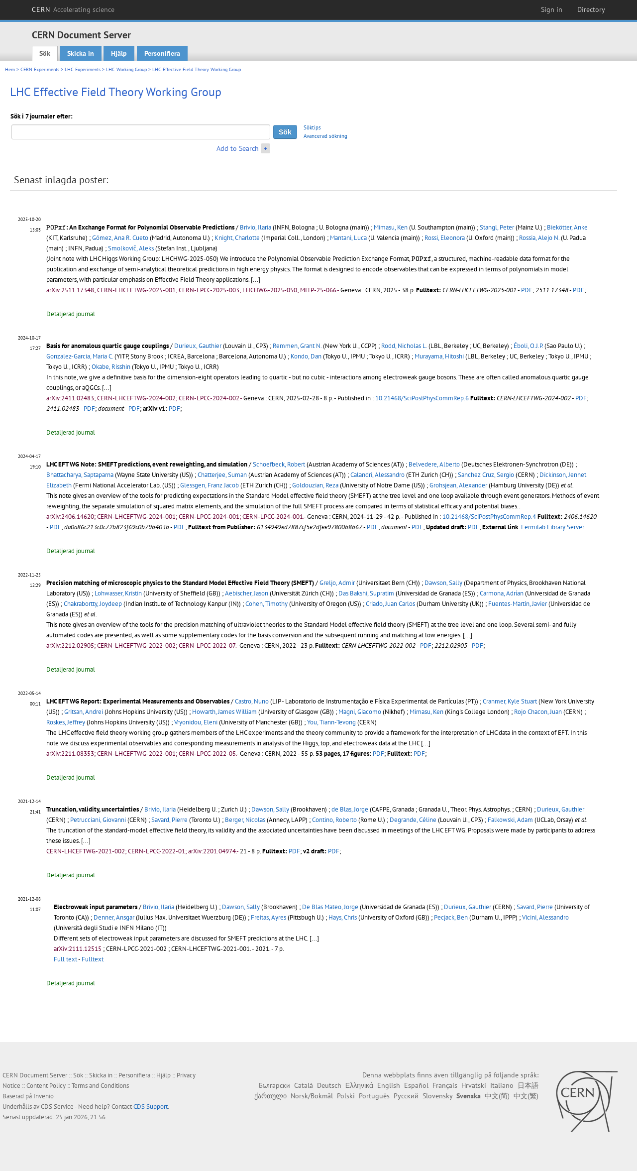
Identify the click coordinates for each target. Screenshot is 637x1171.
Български (274, 1085)
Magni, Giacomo (359, 711)
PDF (526, 290)
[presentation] (56, 228)
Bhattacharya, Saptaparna (79, 474)
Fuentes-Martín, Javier (517, 603)
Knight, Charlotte (237, 238)
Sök (44, 53)
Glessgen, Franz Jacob (209, 485)
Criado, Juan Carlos (390, 603)
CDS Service (57, 1106)
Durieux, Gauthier (197, 346)
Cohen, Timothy (266, 603)
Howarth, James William (224, 711)
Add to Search (237, 148)
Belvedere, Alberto (434, 464)
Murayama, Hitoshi (439, 356)
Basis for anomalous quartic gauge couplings (107, 346)
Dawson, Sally (443, 583)
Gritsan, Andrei (83, 711)
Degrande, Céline (413, 820)
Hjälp (119, 53)
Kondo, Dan (306, 356)
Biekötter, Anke (567, 227)
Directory (591, 9)
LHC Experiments (83, 69)
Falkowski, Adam (510, 820)
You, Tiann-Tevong (331, 722)
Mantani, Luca (348, 238)
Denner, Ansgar (114, 917)
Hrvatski (473, 1085)
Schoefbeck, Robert (279, 464)
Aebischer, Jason (246, 593)
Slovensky (437, 1095)
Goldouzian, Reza (315, 485)
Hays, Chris (342, 917)
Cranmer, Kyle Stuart (510, 701)
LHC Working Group (126, 69)
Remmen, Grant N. (297, 346)
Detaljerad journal (70, 314)
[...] (255, 279)
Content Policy (46, 1085)
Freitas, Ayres (268, 917)
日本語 (528, 1085)
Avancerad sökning (325, 135)
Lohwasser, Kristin (118, 593)
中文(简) (497, 1095)
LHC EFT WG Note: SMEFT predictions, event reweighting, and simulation (146, 464)
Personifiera (162, 53)
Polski (346, 1095)
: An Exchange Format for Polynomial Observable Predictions (140, 227)
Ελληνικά (359, 1085)
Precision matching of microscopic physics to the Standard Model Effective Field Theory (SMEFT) (180, 583)
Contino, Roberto (334, 820)
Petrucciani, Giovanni (98, 820)
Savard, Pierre (169, 820)
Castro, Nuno (252, 701)
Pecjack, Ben (451, 917)
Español (416, 1085)
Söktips (312, 127)
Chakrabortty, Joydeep (93, 603)
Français (444, 1085)
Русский (406, 1095)
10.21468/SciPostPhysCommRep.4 (489, 516)
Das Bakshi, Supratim (366, 593)
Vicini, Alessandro (545, 917)
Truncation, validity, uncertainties (92, 809)
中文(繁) (526, 1095)
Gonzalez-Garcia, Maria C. (79, 356)
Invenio (43, 1096)
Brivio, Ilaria (255, 227)
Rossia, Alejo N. (539, 238)
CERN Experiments (39, 69)
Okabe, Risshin (111, 366)
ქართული (270, 1095)
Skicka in (80, 53)
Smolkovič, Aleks (131, 248)
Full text (65, 959)
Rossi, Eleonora (445, 238)
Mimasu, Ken (391, 227)
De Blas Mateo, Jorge (330, 907)
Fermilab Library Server (552, 527)
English (388, 1085)
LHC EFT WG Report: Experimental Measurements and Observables (137, 701)
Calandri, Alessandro (377, 474)
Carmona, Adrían (502, 593)
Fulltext (93, 959)
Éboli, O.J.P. (528, 346)
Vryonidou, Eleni (195, 722)
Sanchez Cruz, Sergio (486, 474)
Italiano (502, 1085)
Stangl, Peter (497, 227)
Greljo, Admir (337, 583)
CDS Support (150, 1106)
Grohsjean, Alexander (458, 485)
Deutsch (329, 1085)
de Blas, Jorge (349, 809)
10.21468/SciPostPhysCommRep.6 (422, 398)
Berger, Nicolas (245, 820)
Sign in (551, 9)
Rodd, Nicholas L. (404, 346)
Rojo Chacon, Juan (538, 711)
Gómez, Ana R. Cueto (120, 238)
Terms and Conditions (100, 1085)
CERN (73, 9)
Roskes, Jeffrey (65, 722)
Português (374, 1095)
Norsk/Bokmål (312, 1095)
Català (303, 1085)
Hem (10, 69)
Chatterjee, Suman (222, 474)
